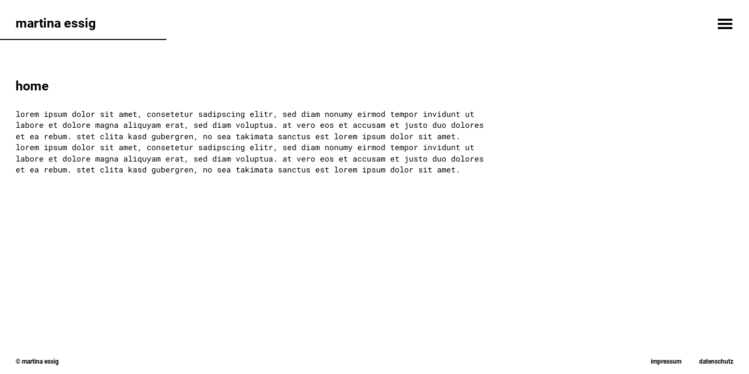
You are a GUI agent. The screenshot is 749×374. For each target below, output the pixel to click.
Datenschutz (716, 361)
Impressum (666, 361)
